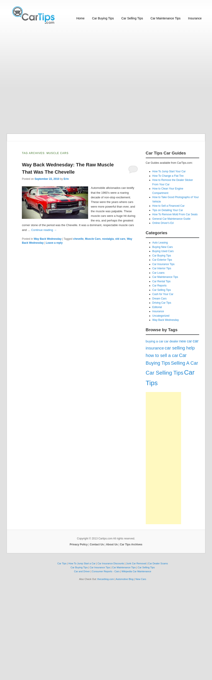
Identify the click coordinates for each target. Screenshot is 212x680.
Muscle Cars (93, 238)
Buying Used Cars (163, 251)
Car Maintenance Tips (165, 18)
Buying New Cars (162, 247)
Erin (66, 178)
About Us (112, 544)
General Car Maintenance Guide (171, 218)
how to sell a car (162, 355)
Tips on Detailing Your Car (167, 210)
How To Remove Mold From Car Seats (175, 214)
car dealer (171, 341)
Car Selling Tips (132, 18)
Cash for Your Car (162, 294)
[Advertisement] (57, 79)
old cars (120, 238)
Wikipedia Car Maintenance (136, 571)
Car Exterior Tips (162, 259)
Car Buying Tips (103, 18)
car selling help (180, 348)
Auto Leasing (160, 242)
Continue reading (44, 230)
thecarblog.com (105, 579)
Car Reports (159, 285)
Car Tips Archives (131, 544)
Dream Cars (159, 298)
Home (80, 18)
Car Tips (61, 563)
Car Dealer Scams (158, 563)
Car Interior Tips (161, 268)
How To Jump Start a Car (82, 563)
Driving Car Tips (161, 302)
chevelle (78, 238)
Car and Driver (82, 571)
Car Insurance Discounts (110, 563)
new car (185, 341)
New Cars (140, 579)
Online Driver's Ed (163, 223)
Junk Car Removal (136, 563)
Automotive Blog (124, 579)
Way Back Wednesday (48, 238)
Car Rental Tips (161, 281)
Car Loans (158, 272)
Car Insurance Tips (163, 264)
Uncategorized (160, 315)
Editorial (157, 307)
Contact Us (97, 544)
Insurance (195, 18)
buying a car (154, 341)
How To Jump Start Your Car (169, 171)
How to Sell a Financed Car (168, 205)
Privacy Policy (79, 544)
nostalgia (108, 238)
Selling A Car (184, 363)
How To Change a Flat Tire (168, 175)
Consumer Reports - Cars (105, 571)
